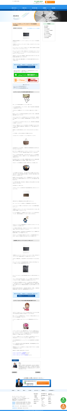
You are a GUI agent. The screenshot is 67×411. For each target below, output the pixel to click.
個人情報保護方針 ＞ (52, 390)
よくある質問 (36, 398)
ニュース (49, 396)
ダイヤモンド (43, 406)
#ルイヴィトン (34, 28)
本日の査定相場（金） (44, 393)
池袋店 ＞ (24, 390)
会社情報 (49, 401)
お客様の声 (49, 403)
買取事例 (49, 398)
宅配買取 (35, 397)
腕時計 (42, 399)
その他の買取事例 (46, 37)
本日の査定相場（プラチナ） (44, 396)
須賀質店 (16, 394)
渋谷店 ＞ (18, 390)
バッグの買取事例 (46, 31)
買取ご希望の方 (36, 393)
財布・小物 (43, 404)
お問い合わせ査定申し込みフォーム (51, 394)
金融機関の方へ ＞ (44, 390)
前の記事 (14, 372)
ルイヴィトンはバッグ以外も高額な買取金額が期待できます (20, 88)
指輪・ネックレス (44, 405)
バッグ (42, 403)
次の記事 (37, 372)
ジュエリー (43, 402)
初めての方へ (14, 8)
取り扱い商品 (43, 398)
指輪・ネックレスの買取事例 (48, 34)
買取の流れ (24, 8)
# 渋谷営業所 (38, 28)
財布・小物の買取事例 (47, 33)
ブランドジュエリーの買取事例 (48, 30)
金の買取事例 (46, 27)
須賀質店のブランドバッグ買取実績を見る (26, 66)
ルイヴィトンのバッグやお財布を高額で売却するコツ (20, 86)
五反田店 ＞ (13, 390)
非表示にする (27, 84)
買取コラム (49, 399)
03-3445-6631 (38, 1)
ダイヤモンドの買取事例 (47, 36)
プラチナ (43, 401)
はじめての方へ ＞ (37, 390)
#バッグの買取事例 (29, 28)
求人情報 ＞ (30, 390)
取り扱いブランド (36, 401)
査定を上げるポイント (37, 399)
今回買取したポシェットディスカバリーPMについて (19, 87)
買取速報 (35, 403)
